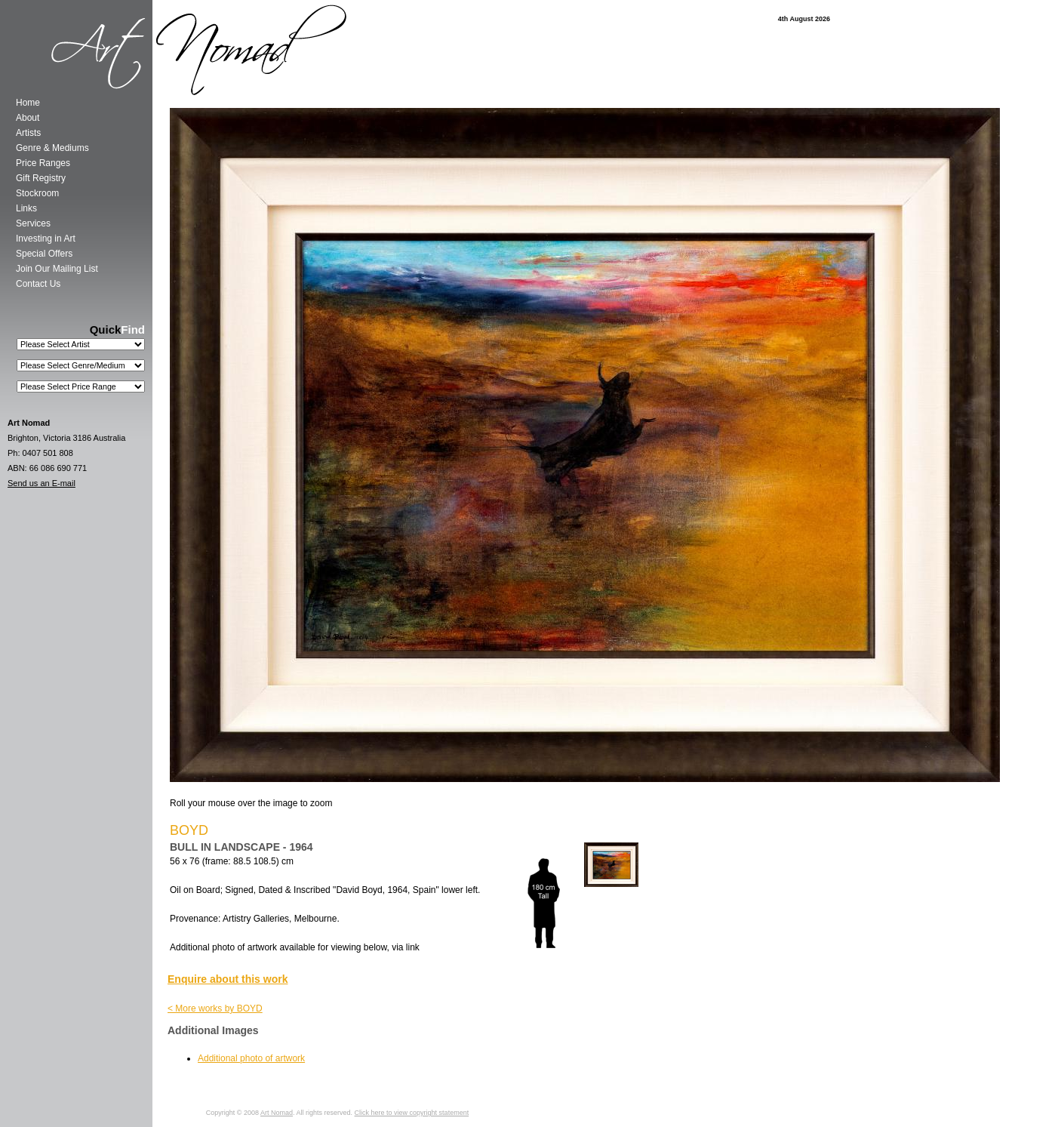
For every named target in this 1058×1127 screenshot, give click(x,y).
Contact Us (38, 284)
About (27, 117)
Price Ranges (43, 163)
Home (28, 102)
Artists (28, 133)
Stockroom (37, 193)
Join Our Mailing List (57, 268)
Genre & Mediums (52, 148)
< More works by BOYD (215, 1008)
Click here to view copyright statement (412, 1112)
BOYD (189, 830)
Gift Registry (41, 178)
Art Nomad (276, 1112)
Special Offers (44, 253)
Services (33, 223)
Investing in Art (45, 238)
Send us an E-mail (41, 483)
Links (26, 208)
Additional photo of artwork (251, 1058)
